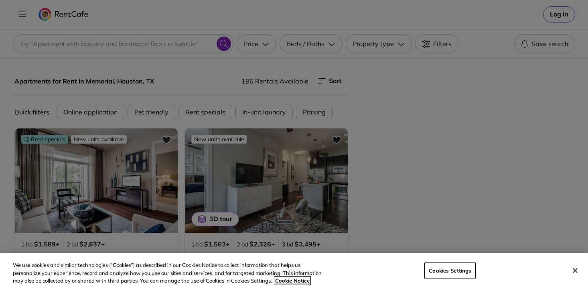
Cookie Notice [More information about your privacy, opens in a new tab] (292, 280)
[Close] (575, 270)
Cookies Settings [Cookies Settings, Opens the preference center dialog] (450, 270)
